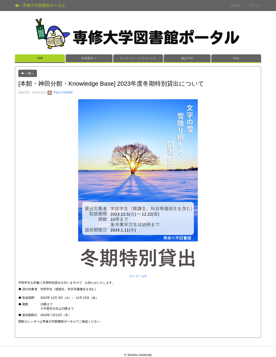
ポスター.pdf (137, 276)
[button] (89, 58)
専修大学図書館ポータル (44, 5)
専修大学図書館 (60, 92)
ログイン (255, 5)
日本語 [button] (236, 5)
